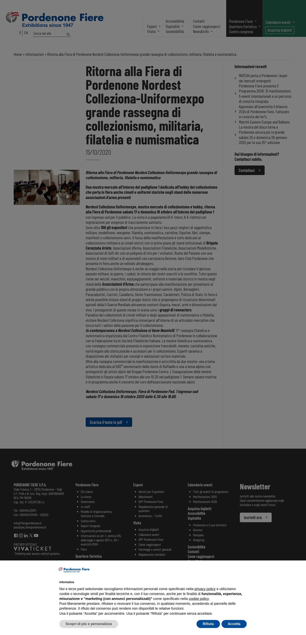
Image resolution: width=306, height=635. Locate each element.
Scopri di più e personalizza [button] (89, 624)
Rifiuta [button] (208, 624)
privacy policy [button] (204, 589)
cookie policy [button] (199, 599)
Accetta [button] (234, 624)
